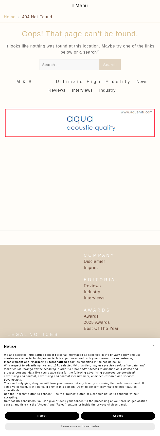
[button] (153, 346)
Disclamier (94, 261)
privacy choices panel (111, 404)
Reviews (56, 90)
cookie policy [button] (111, 362)
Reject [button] (42, 415)
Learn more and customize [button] (80, 426)
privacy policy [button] (119, 354)
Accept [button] (118, 415)
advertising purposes (101, 372)
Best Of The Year (101, 328)
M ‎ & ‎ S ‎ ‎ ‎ (26, 81)
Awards (91, 316)
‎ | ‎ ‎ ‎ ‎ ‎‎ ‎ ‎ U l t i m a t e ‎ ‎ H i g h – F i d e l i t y (86, 81)
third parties (81, 365)
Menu (80, 5)
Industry (107, 90)
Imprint (91, 267)
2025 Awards (97, 322)
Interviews (82, 90)
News (142, 81)
